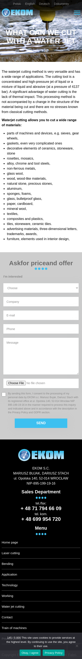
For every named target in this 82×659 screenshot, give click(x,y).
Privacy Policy (53, 652)
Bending (7, 563)
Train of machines (14, 628)
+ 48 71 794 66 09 (41, 508)
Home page (10, 542)
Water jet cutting (13, 606)
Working (7, 596)
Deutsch (44, 3)
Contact (7, 617)
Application (9, 574)
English (30, 3)
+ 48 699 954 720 (41, 519)
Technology (10, 585)
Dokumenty (61, 3)
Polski (17, 3)
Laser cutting (11, 553)
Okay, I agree (30, 652)
